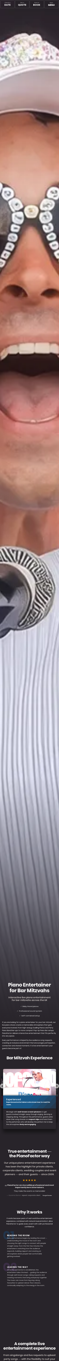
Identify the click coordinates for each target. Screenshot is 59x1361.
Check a (7, 4)
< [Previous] (2, 1086)
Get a (22, 4)
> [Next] (57, 1086)
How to (36, 4)
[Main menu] (51, 4)
